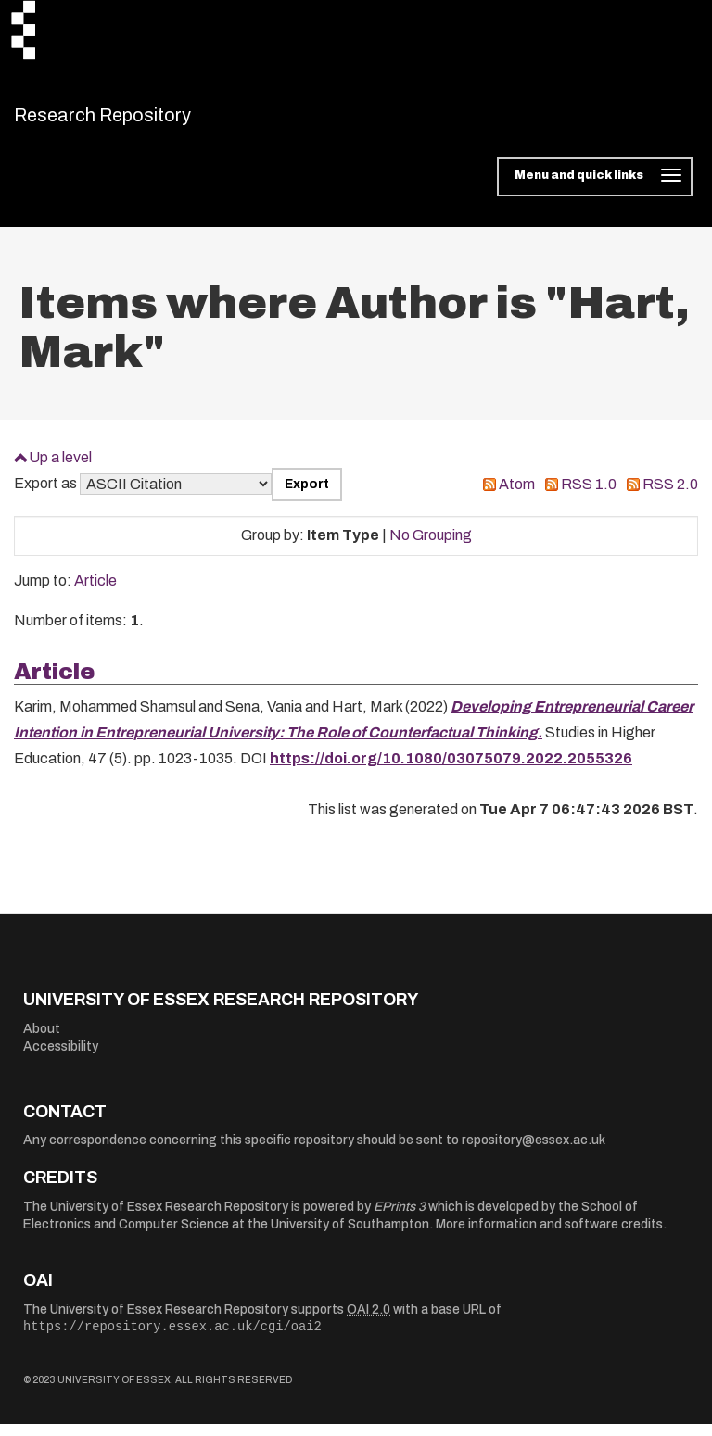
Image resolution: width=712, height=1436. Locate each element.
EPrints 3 (400, 1218)
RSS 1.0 (589, 496)
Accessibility (60, 1058)
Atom (517, 496)
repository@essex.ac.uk (533, 1152)
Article (95, 592)
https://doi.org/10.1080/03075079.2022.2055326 (451, 770)
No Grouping (430, 547)
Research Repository (144, 120)
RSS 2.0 (670, 496)
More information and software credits (549, 1236)
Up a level (60, 468)
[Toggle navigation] (595, 189)
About (41, 1040)
